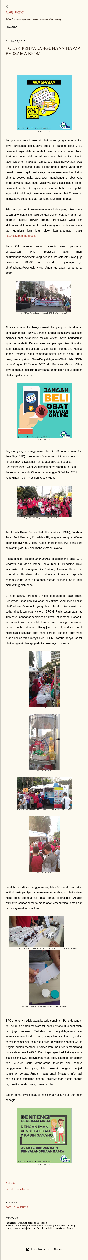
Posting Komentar (17, 1207)
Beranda (12, 26)
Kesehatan (22, 1189)
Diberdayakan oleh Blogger (44, 1249)
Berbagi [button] (11, 1182)
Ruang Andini (15, 12)
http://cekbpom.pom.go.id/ (21, 235)
